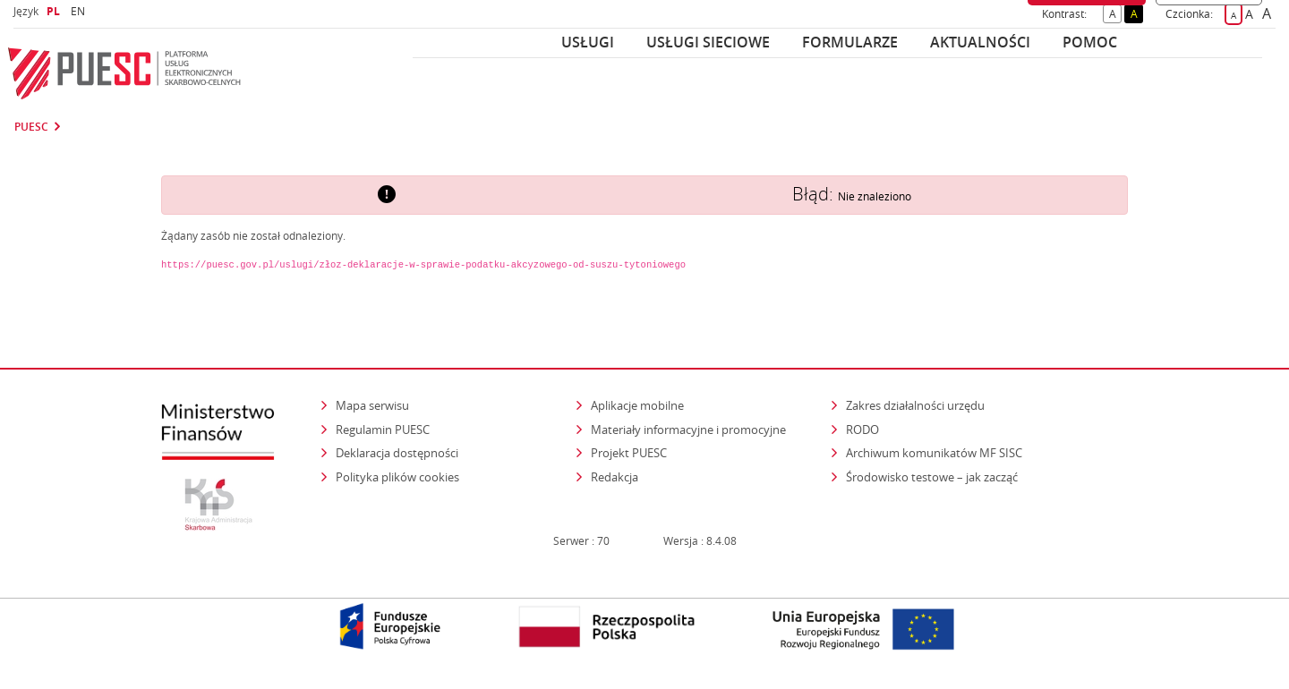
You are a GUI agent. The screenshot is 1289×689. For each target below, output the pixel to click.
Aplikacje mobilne (637, 405)
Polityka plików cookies (397, 477)
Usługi (587, 42)
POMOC (1090, 42)
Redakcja (614, 477)
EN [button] (80, 11)
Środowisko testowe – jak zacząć (933, 476)
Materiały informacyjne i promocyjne (688, 429)
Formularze (850, 42)
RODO (862, 429)
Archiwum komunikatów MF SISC (934, 453)
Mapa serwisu (372, 405)
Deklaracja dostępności (397, 453)
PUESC (31, 127)
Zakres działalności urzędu (916, 404)
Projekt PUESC (629, 453)
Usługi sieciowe (708, 42)
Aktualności (980, 42)
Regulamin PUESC (383, 429)
